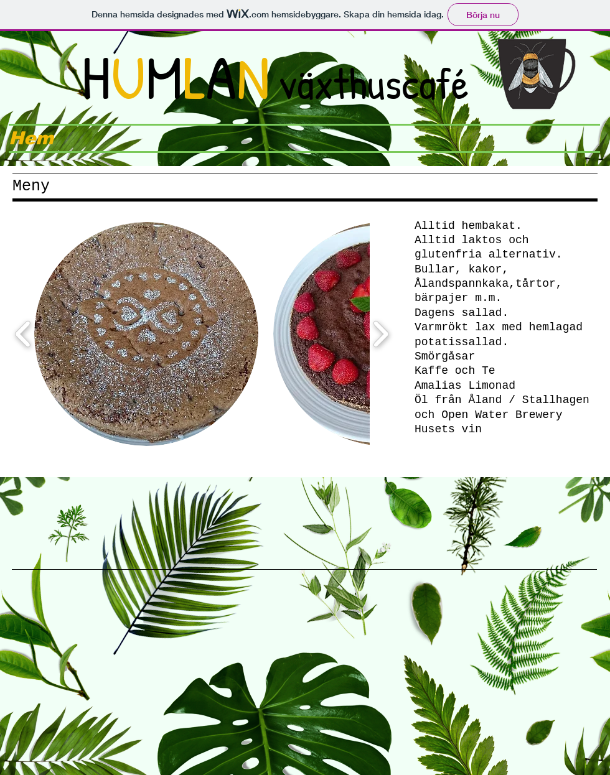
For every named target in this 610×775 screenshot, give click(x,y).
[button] (146, 334)
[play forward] (381, 334)
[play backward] (23, 334)
